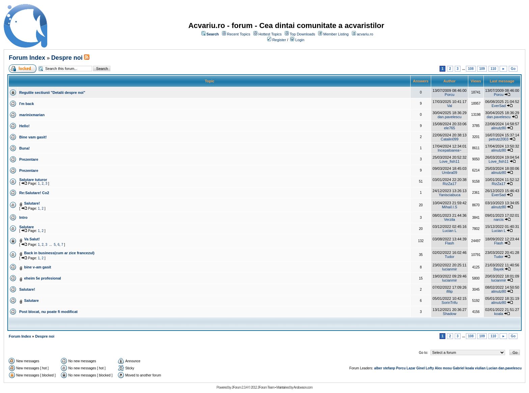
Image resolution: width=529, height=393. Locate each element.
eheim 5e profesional (42, 278)
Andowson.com (303, 387)
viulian (480, 368)
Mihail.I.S (449, 207)
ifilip (449, 291)
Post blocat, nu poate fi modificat (48, 312)
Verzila (449, 219)
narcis (498, 219)
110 (493, 69)
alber (378, 368)
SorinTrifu (449, 302)
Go (513, 69)
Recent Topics (238, 34)
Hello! (24, 126)
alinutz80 (498, 128)
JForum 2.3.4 (239, 387)
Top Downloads (302, 34)
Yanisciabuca (450, 195)
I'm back (26, 104)
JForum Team (265, 387)
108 (471, 69)
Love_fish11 (450, 161)
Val (449, 106)
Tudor (449, 257)
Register (279, 40)
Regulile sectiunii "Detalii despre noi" (52, 92)
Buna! (24, 148)
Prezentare (28, 159)
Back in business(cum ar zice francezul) (59, 253)
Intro (23, 217)
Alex (438, 368)
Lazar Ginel (416, 368)
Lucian (491, 368)
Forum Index (27, 57)
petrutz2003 (498, 139)
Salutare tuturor (33, 180)
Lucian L (450, 231)
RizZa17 (449, 184)
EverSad (499, 106)
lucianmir (449, 269)
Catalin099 (449, 139)
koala (498, 314)
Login (299, 40)
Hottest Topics (270, 34)
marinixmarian (32, 115)
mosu (447, 368)
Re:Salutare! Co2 (34, 193)
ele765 (449, 128)
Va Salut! (31, 239)
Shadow (449, 314)
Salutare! (32, 203)
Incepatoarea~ (450, 150)
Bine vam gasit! (33, 137)
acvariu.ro (365, 34)
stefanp (389, 368)
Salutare (26, 227)
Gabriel (458, 368)
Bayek (499, 269)
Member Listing (336, 34)
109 (482, 69)
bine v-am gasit (37, 267)
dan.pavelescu (450, 117)
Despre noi (67, 57)
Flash (449, 243)
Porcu (449, 95)
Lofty (430, 368)
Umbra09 (449, 173)
